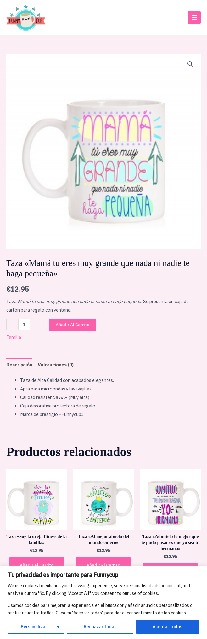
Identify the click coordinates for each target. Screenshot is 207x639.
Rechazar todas (100, 627)
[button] (190, 63)
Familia (13, 336)
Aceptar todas (167, 627)
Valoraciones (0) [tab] (56, 364)
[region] (103, 602)
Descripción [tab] (19, 364)
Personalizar (34, 627)
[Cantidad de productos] (24, 323)
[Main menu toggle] (194, 17)
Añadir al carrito (72, 323)
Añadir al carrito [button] (36, 564)
